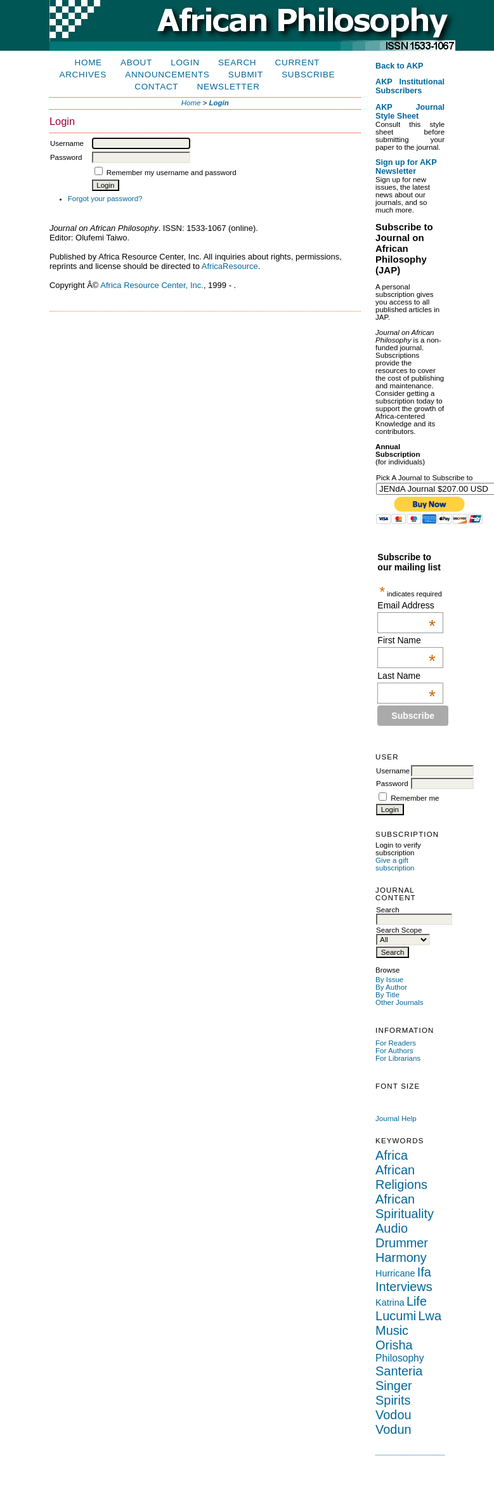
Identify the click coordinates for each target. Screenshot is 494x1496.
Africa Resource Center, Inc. (152, 285)
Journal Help (396, 1118)
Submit (245, 74)
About (136, 62)
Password (392, 783)
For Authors (394, 1050)
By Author (391, 987)
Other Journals (399, 1002)
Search (237, 62)
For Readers (395, 1043)
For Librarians (397, 1058)
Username (393, 771)
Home (88, 62)
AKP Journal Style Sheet (410, 112)
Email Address (406, 605)
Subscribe (308, 74)
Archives (83, 74)
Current (297, 62)
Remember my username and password (172, 172)
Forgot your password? (105, 198)
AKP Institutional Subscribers (410, 86)
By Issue (389, 979)
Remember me (415, 798)
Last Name (406, 676)
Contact (156, 86)
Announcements (167, 74)
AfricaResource (230, 266)
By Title (387, 995)
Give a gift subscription (394, 864)
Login (185, 62)
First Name (406, 640)
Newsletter (228, 86)
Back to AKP (399, 66)
